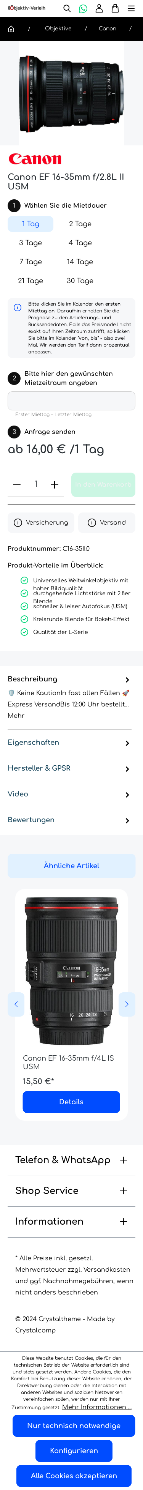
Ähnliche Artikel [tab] (71, 866)
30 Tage (80, 281)
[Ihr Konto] (99, 8)
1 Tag (30, 224)
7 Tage (30, 262)
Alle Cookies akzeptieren (74, 1476)
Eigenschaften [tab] (70, 742)
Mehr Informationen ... (97, 1407)
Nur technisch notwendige (74, 1426)
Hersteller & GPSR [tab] (70, 768)
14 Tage (80, 262)
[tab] (70, 698)
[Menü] (127, 8)
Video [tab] (70, 794)
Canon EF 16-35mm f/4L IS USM (68, 1063)
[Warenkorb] (113, 8)
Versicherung (41, 523)
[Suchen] (67, 8)
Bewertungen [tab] (70, 820)
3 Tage (30, 243)
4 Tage (80, 243)
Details (71, 1102)
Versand (107, 523)
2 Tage (80, 224)
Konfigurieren (74, 1451)
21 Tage (30, 281)
